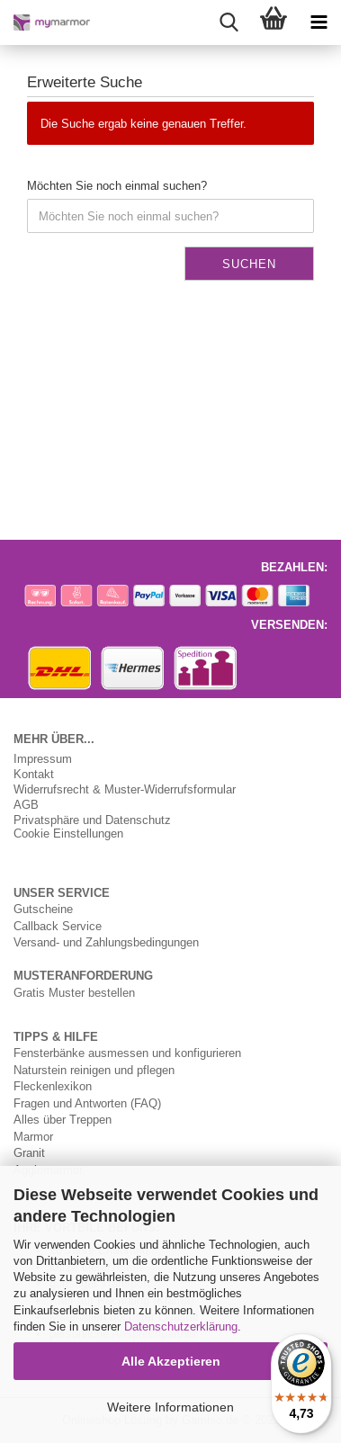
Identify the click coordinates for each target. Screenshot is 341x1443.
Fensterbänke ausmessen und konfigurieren (127, 1052)
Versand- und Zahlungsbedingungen (106, 942)
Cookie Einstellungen (68, 833)
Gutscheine (43, 908)
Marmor (33, 1136)
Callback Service (57, 926)
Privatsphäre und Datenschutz (92, 820)
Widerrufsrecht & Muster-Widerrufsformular (124, 789)
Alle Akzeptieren (170, 1361)
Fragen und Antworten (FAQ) (87, 1103)
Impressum (42, 759)
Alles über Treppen (62, 1119)
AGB (26, 805)
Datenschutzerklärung (181, 1326)
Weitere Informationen (170, 1407)
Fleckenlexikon (52, 1086)
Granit (29, 1152)
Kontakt (33, 774)
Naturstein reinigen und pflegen (94, 1069)
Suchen (249, 263)
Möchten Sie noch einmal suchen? (117, 185)
